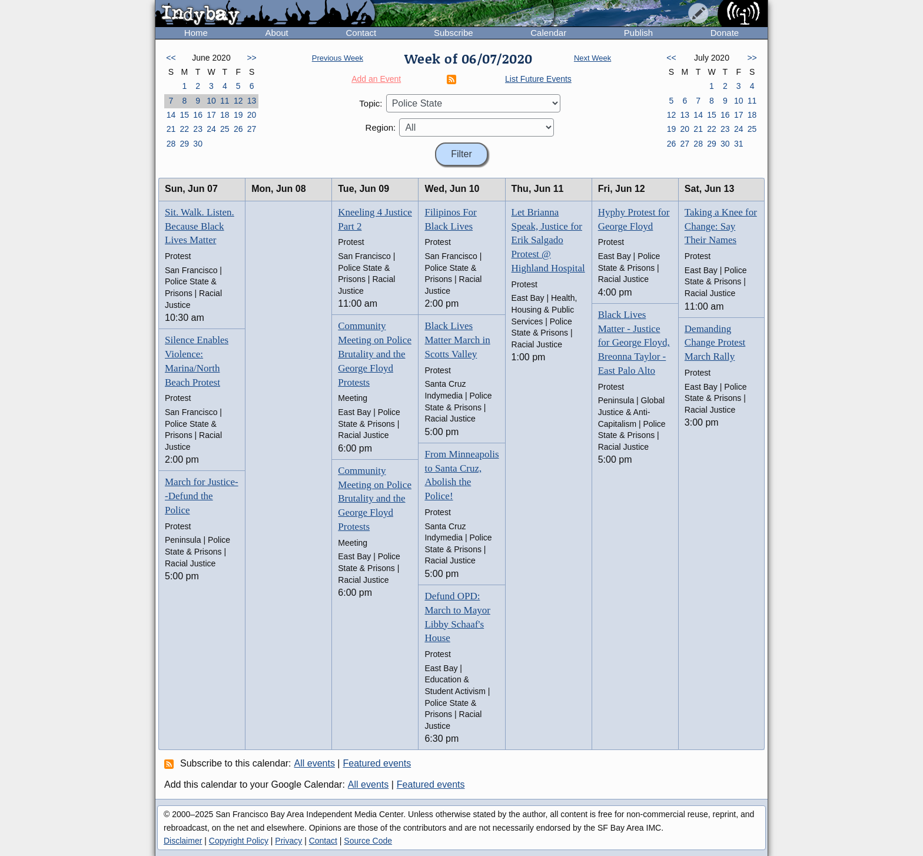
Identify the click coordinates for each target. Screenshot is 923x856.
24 (211, 129)
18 (225, 115)
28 (171, 143)
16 (197, 115)
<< (170, 57)
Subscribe (453, 33)
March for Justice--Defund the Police (201, 496)
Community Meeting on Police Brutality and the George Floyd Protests (374, 353)
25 (225, 129)
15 (184, 115)
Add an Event (376, 79)
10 (211, 100)
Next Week (592, 58)
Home (196, 33)
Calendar (548, 33)
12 (238, 100)
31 (738, 143)
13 (252, 100)
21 (171, 129)
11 (225, 100)
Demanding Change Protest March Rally (715, 343)
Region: (381, 127)
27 (252, 129)
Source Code (368, 840)
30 (197, 143)
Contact (361, 33)
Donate (724, 33)
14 (171, 115)
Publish (638, 33)
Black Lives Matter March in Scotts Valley (457, 340)
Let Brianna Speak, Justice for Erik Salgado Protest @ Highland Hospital (548, 240)
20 (252, 115)
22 (184, 129)
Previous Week (337, 58)
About (276, 33)
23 (197, 129)
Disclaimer (183, 840)
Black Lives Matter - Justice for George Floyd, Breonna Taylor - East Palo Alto (634, 342)
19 (238, 115)
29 (184, 143)
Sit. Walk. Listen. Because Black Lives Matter (199, 226)
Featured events (377, 763)
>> (251, 57)
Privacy (288, 840)
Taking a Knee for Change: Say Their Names (721, 226)
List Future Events (538, 79)
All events (314, 763)
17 (211, 115)
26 (238, 129)
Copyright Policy (238, 840)
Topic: (370, 103)
